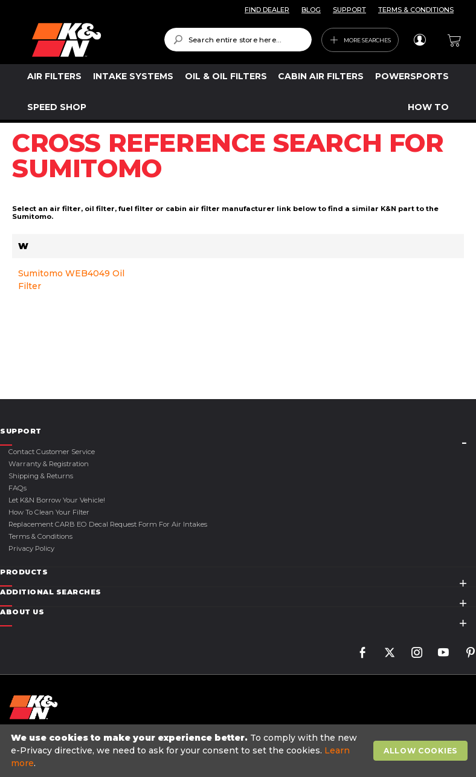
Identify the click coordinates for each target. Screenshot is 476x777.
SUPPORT (349, 9)
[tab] (238, 431)
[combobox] (238, 39)
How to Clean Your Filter (48, 512)
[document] (239, 751)
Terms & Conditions (40, 536)
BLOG (311, 9)
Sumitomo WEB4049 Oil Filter (71, 279)
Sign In (419, 40)
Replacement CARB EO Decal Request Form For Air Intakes (107, 524)
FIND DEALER (267, 9)
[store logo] (89, 40)
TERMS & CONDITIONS (416, 9)
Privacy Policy (31, 548)
